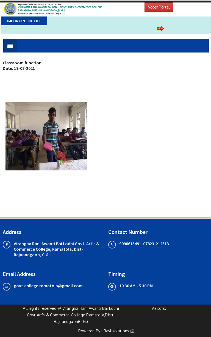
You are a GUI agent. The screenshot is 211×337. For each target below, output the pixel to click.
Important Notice (24, 20)
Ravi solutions (116, 330)
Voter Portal (159, 7)
